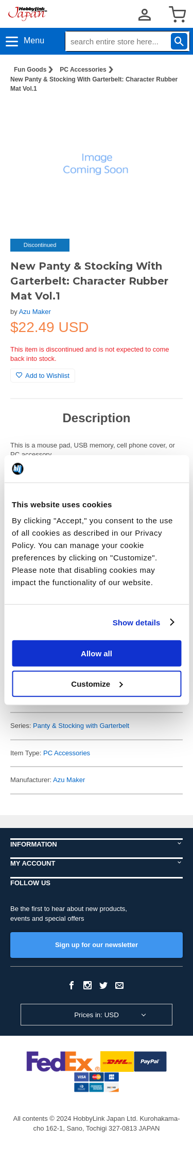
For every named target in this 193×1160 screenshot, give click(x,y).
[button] (164, 117)
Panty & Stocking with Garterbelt (81, 726)
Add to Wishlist (42, 375)
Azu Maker (35, 312)
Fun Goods (30, 69)
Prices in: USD (96, 1015)
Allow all (96, 653)
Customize (96, 683)
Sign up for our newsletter (96, 945)
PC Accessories (83, 69)
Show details (137, 622)
